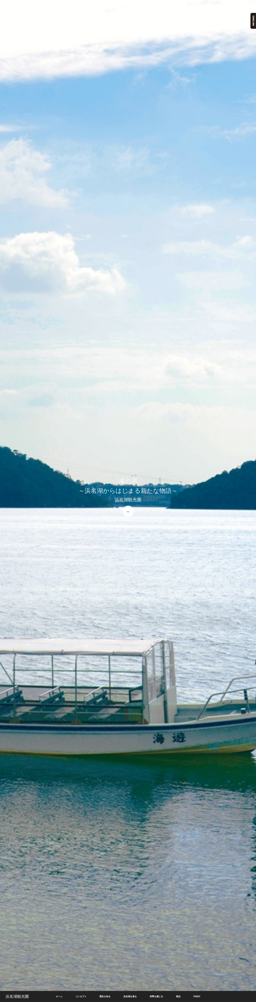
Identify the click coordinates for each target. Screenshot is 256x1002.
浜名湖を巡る (130, 996)
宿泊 (178, 996)
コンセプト (81, 996)
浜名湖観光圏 (17, 996)
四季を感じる (156, 996)
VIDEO (196, 996)
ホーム (59, 996)
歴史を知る (105, 996)
